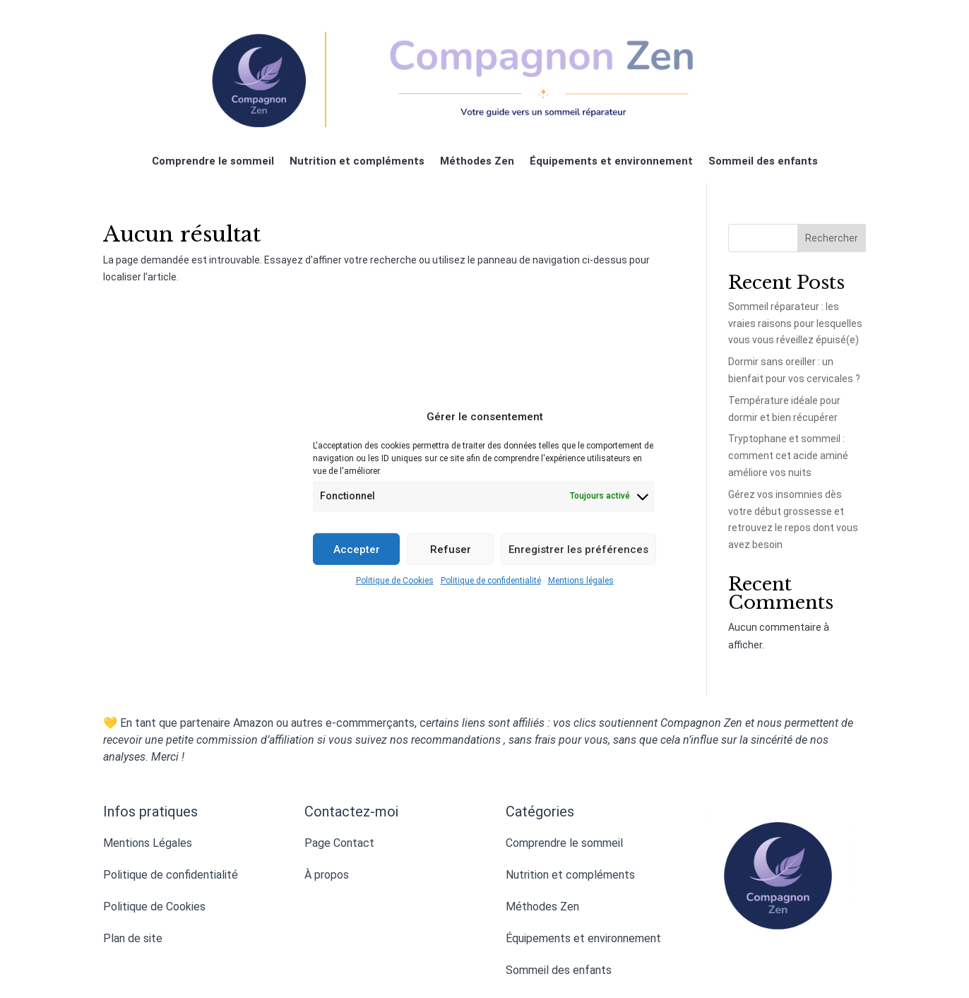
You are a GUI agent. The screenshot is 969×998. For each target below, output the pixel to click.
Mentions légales (581, 581)
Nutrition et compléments (357, 161)
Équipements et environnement (611, 161)
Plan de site (132, 938)
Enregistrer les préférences (578, 548)
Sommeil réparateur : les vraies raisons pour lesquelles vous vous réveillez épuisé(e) (795, 323)
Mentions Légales (147, 843)
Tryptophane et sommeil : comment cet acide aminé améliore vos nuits (788, 455)
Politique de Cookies (395, 581)
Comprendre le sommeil (213, 161)
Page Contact (339, 843)
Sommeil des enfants (763, 161)
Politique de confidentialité (491, 581)
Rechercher (831, 238)
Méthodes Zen (477, 161)
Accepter (356, 548)
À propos (326, 874)
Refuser (450, 548)
